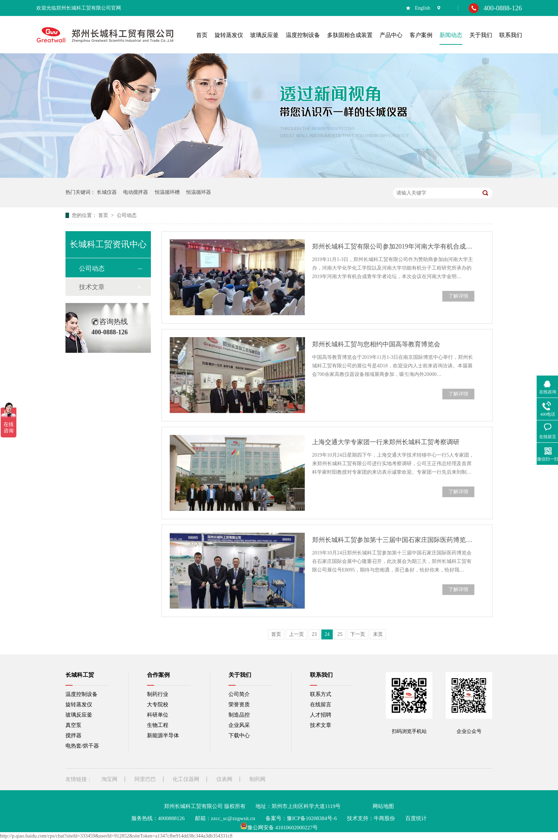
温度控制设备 (81, 694)
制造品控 (239, 715)
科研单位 (157, 715)
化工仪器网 (186, 779)
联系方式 (320, 694)
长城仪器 (107, 192)
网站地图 (383, 806)
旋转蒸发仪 (78, 704)
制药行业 (157, 694)
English (422, 8)
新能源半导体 (163, 735)
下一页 (357, 634)
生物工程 (157, 725)
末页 (378, 634)
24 (327, 634)
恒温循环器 (198, 192)
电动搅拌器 (135, 192)
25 (339, 634)
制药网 (257, 779)
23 (314, 634)
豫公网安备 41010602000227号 (279, 827)
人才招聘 (320, 715)
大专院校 (157, 704)
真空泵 (73, 725)
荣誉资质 (239, 704)
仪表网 (224, 779)
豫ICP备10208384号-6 (312, 818)
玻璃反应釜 (78, 715)
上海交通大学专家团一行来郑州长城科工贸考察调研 (385, 442)
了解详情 (458, 296)
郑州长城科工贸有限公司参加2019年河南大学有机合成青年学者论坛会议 (393, 246)
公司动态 (127, 215)
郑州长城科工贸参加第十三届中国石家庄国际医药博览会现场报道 (393, 539)
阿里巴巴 (145, 779)
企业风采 (239, 725)
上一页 (296, 634)
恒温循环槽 (167, 192)
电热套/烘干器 (82, 746)
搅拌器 (73, 735)
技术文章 (92, 287)
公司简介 (239, 694)
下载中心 (239, 735)
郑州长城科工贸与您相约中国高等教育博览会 (376, 344)
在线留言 (320, 704)
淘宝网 (109, 779)
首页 (104, 215)
